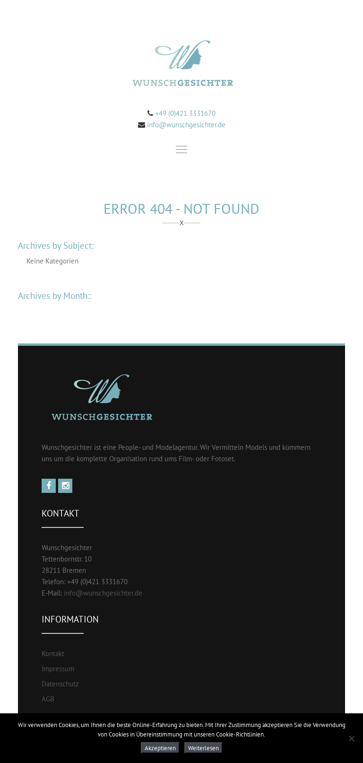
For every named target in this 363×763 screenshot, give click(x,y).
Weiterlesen (203, 748)
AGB (48, 698)
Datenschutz (60, 683)
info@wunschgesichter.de (186, 124)
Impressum (58, 668)
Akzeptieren (160, 748)
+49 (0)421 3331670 (184, 113)
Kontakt (53, 653)
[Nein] (351, 738)
